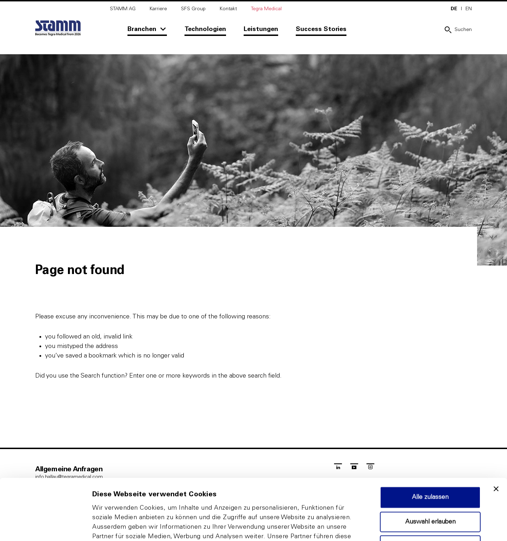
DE (454, 8)
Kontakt (228, 8)
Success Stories (321, 29)
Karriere (158, 8)
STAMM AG (123, 8)
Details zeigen (374, 527)
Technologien (205, 29)
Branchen (141, 29)
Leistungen (261, 29)
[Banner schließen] (496, 431)
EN (468, 8)
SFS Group (193, 8)
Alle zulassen (430, 440)
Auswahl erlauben (430, 465)
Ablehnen (430, 488)
